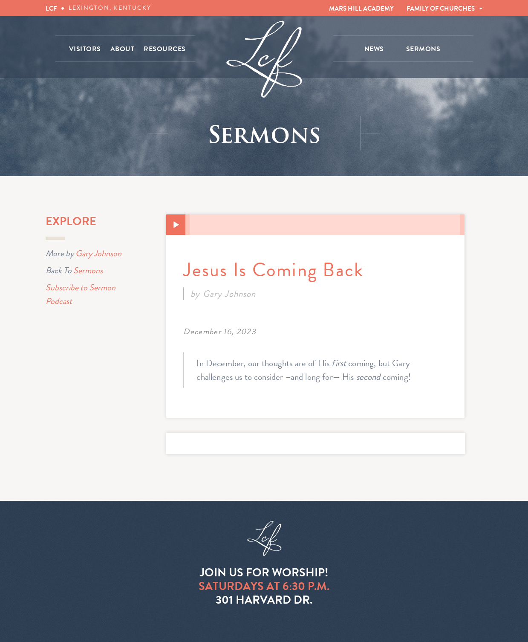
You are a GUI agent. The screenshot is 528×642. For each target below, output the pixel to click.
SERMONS (423, 49)
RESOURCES (165, 49)
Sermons (88, 270)
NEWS (374, 49)
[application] (315, 224)
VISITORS (85, 49)
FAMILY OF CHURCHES (441, 8)
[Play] (176, 225)
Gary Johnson (98, 253)
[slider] (325, 224)
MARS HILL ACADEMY (361, 8)
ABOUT (122, 49)
